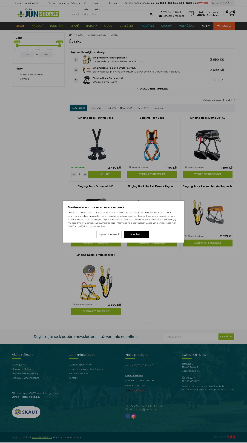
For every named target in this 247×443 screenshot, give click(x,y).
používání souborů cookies (90, 226)
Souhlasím (136, 234)
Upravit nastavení (109, 234)
